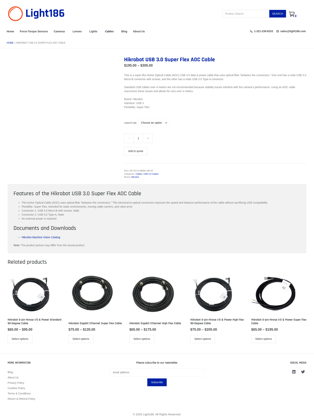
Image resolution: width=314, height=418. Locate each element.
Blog (124, 31)
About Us (139, 31)
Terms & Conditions (19, 393)
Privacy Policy (16, 382)
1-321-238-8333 (263, 31)
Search (277, 13)
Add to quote (135, 151)
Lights (93, 31)
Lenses (77, 31)
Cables (109, 31)
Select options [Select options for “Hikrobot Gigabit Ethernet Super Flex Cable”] (81, 338)
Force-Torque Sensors (34, 31)
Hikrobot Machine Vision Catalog (41, 237)
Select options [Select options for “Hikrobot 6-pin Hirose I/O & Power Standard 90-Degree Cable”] (20, 338)
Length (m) (130, 123)
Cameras (59, 31)
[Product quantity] (138, 138)
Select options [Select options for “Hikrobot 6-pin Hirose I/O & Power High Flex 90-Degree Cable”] (202, 338)
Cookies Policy (16, 388)
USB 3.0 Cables (151, 174)
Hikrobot (135, 177)
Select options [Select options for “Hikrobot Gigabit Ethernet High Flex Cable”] (141, 338)
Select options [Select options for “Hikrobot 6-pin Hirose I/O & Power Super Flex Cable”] (263, 338)
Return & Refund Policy (21, 398)
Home (10, 31)
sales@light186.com (293, 31)
